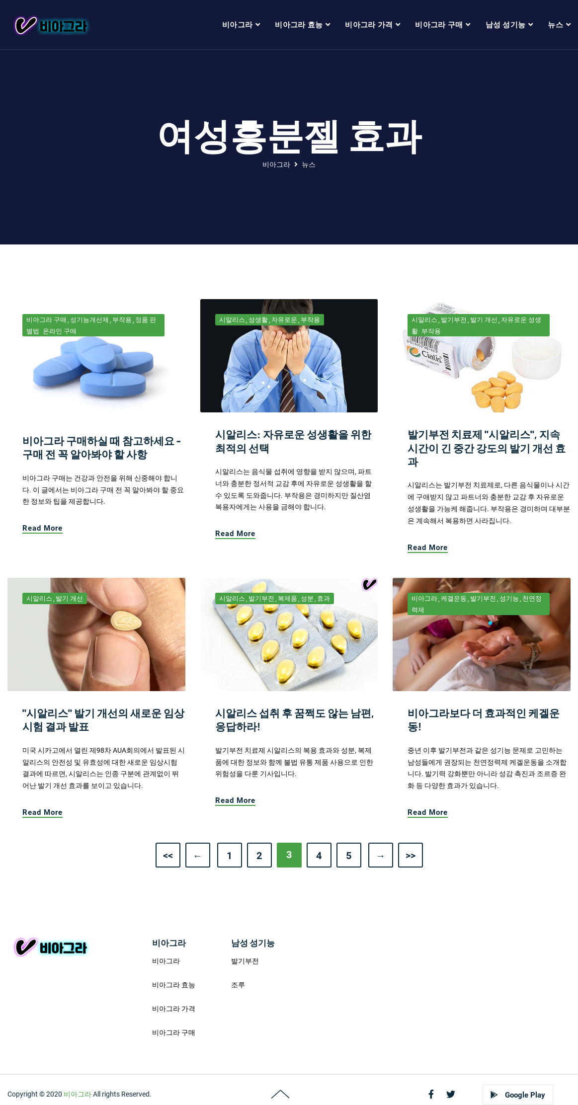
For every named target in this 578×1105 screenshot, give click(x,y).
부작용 (122, 319)
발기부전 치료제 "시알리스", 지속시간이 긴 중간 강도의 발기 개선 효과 (487, 448)
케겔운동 (454, 598)
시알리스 (232, 319)
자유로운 (284, 319)
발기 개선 (483, 319)
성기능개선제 (89, 319)
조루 (238, 985)
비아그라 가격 (173, 1009)
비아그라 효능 (173, 985)
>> (410, 856)
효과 (323, 598)
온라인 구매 (60, 331)
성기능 (509, 598)
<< (168, 856)
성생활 (258, 319)
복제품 (287, 598)
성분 (307, 598)
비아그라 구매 (46, 319)
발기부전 (454, 319)
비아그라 (276, 164)
